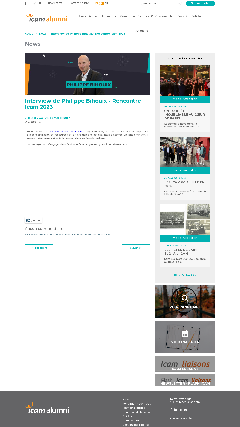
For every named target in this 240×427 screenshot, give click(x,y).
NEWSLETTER (55, 3)
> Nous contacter (181, 418)
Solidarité (198, 16)
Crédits (127, 416)
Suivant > (136, 247)
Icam (125, 399)
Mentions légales (133, 407)
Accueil (29, 33)
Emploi (182, 16)
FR (96, 3)
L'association (88, 16)
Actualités (109, 16)
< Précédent (39, 247)
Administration (132, 420)
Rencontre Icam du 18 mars (66, 131)
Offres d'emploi (80, 3)
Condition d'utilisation (137, 412)
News (43, 33)
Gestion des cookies (135, 424)
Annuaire (142, 30)
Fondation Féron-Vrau (136, 403)
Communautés (130, 16)
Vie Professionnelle (159, 16)
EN (106, 3)
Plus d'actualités (185, 275)
